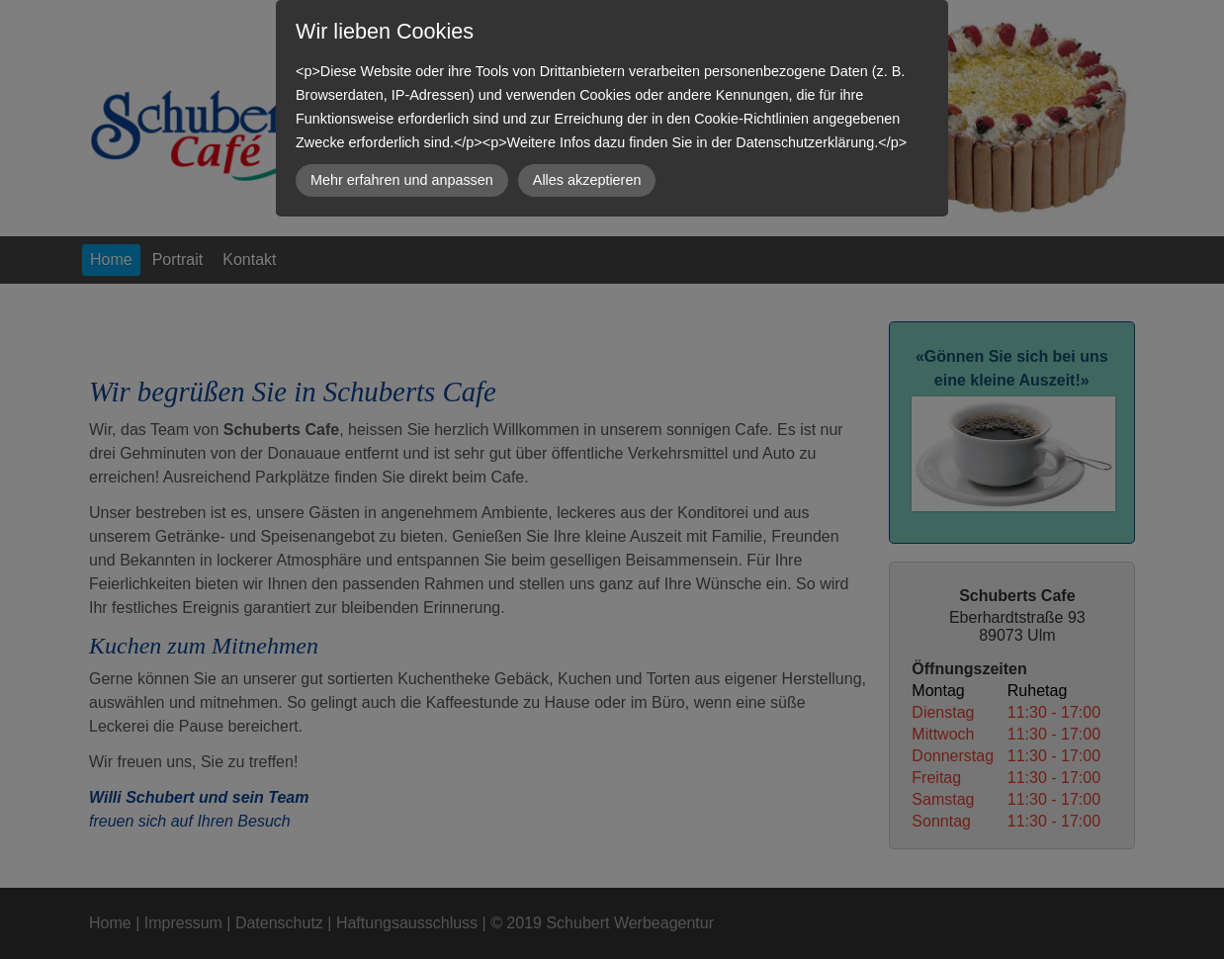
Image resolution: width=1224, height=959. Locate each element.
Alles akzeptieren (587, 180)
